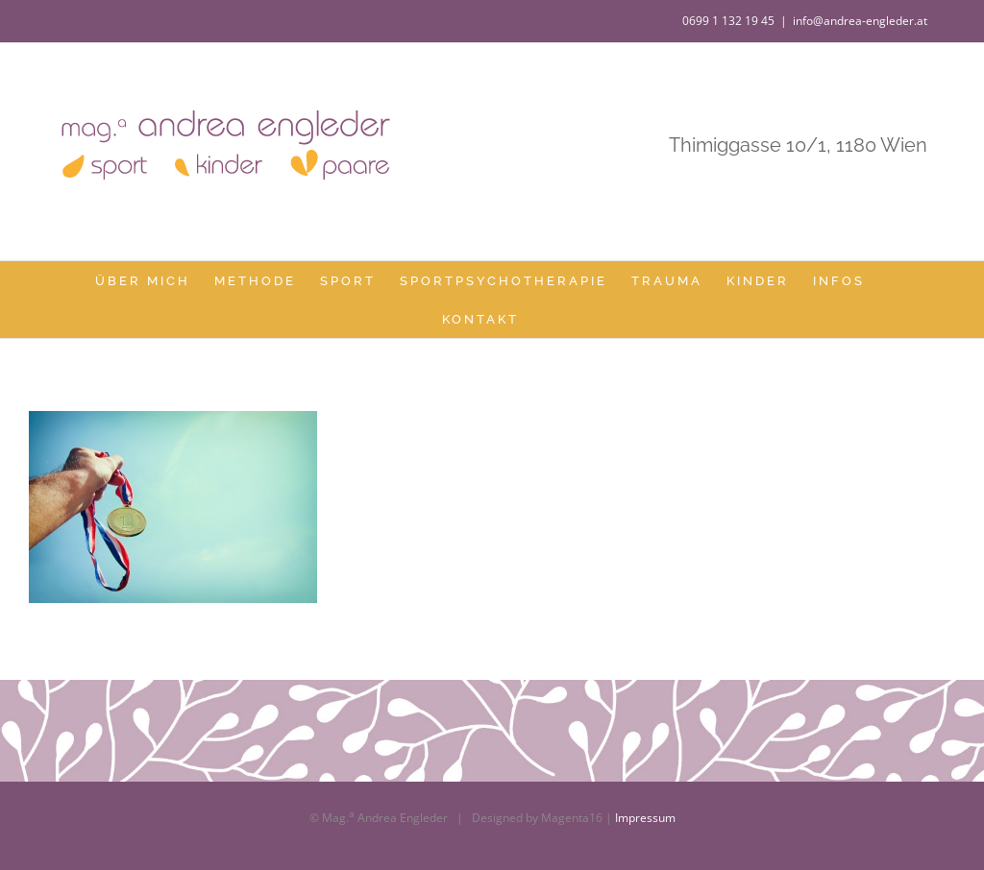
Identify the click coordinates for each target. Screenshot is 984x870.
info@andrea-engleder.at (860, 20)
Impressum (645, 818)
